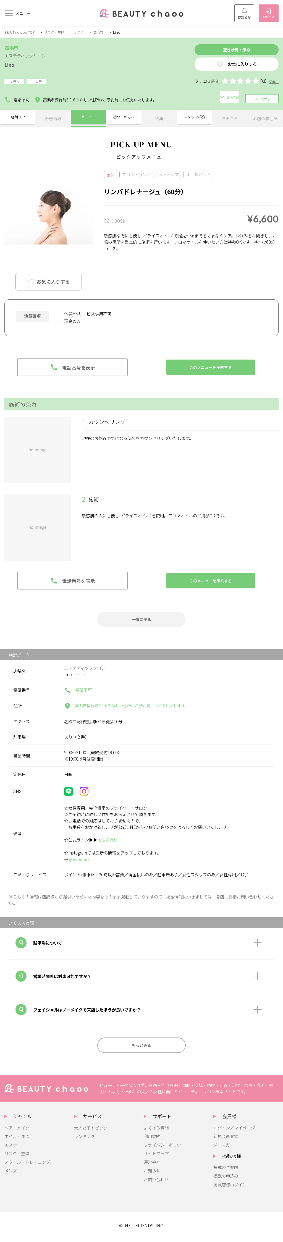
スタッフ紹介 (194, 117)
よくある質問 (156, 1131)
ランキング (84, 1139)
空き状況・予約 (227, 51)
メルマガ (221, 1148)
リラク (83, 32)
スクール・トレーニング (27, 1165)
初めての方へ (123, 117)
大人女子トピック (90, 1131)
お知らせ (244, 13)
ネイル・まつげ (18, 1139)
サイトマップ (156, 1157)
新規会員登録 (225, 1139)
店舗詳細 (180, 98)
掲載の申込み (225, 1179)
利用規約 (152, 1139)
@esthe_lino (81, 860)
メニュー (88, 117)
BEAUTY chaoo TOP (20, 32)
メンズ (10, 1174)
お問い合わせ (156, 1183)
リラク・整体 (58, 32)
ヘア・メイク (16, 1131)
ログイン (268, 13)
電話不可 (17, 98)
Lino (10, 64)
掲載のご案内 (225, 1170)
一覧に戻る (141, 619)
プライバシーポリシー (164, 1148)
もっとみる (141, 1047)
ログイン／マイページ (234, 1131)
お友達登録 (108, 841)
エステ (10, 1148)
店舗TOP (18, 117)
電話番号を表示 (72, 366)
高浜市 (104, 32)
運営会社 (152, 1165)
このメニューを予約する (211, 366)
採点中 (273, 84)
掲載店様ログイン (230, 1188)
